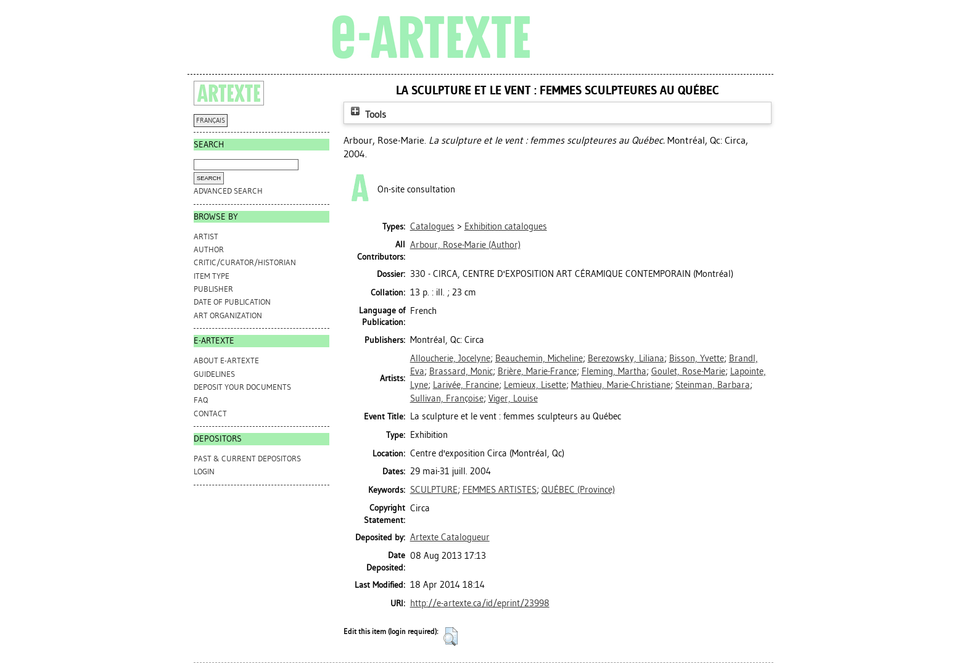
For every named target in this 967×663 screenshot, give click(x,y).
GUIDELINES (214, 374)
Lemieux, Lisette (535, 384)
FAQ (201, 400)
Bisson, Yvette (696, 358)
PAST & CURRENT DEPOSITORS (247, 458)
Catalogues (432, 226)
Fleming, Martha (614, 371)
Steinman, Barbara (712, 384)
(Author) (465, 244)
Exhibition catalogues (505, 226)
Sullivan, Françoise (447, 398)
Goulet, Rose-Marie (688, 371)
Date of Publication (232, 302)
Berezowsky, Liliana (626, 358)
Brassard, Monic (461, 371)
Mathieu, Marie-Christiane (620, 384)
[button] (450, 636)
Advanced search (228, 191)
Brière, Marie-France (537, 371)
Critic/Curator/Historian (245, 262)
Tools (367, 114)
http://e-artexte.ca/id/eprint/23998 (479, 603)
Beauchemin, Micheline (539, 358)
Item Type (211, 276)
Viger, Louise (513, 398)
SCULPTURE (434, 489)
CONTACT (210, 413)
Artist (206, 236)
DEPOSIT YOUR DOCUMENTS (242, 387)
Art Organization (228, 315)
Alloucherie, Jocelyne (450, 358)
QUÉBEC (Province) (578, 489)
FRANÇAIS (210, 121)
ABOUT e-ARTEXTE (226, 360)
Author (209, 249)
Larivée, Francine (466, 384)
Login (204, 471)
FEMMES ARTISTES (500, 489)
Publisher (213, 289)
